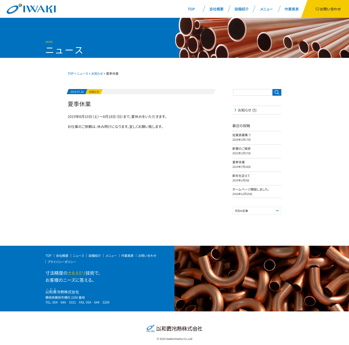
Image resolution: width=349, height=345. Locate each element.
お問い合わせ (147, 255)
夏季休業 (79, 103)
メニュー (266, 9)
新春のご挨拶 (241, 148)
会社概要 (216, 9)
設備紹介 (241, 9)
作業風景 (292, 9)
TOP (191, 9)
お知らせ (94, 91)
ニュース (82, 73)
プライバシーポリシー (61, 261)
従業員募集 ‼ (241, 135)
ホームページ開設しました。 (250, 189)
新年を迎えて (241, 176)
